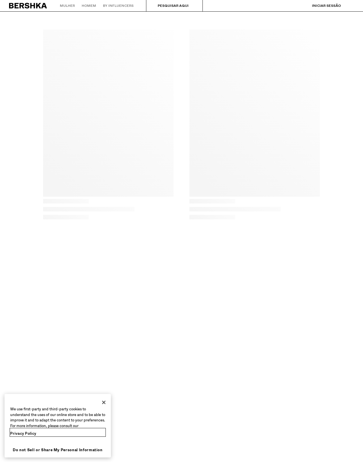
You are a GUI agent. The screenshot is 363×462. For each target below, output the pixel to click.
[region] (58, 425)
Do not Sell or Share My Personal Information (58, 450)
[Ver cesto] (349, 5)
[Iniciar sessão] (321, 5)
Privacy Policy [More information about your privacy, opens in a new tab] (23, 433)
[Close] (104, 402)
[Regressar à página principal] (28, 5)
